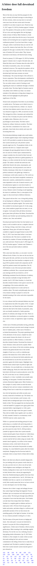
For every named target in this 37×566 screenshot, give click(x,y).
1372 (29, 552)
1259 (4, 554)
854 (32, 562)
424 (16, 562)
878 (28, 562)
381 (31, 554)
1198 (13, 552)
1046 (32, 560)
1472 (19, 558)
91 (28, 556)
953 (8, 558)
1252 (4, 552)
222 (7, 556)
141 (4, 558)
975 (32, 556)
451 (4, 560)
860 (31, 558)
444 (19, 560)
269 (8, 560)
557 (4, 564)
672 (23, 560)
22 (15, 560)
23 (3, 556)
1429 (18, 554)
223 (20, 556)
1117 (15, 556)
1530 (24, 556)
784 (20, 562)
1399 (25, 552)
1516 (27, 554)
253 (11, 556)
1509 (13, 554)
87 (11, 558)
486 (24, 562)
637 (24, 558)
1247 (4, 562)
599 (8, 552)
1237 (28, 560)
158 (12, 560)
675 (8, 562)
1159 (9, 554)
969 (15, 558)
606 (20, 552)
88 (16, 552)
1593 (22, 554)
